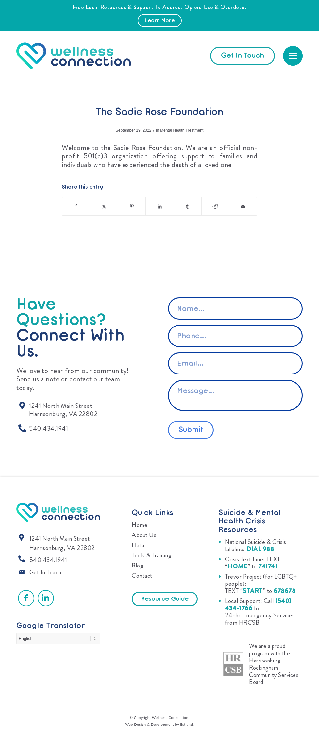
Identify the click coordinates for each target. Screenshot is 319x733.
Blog (137, 565)
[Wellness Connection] (79, 56)
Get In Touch (45, 572)
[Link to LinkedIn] (46, 598)
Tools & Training (152, 555)
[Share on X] (104, 206)
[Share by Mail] (243, 206)
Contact (142, 575)
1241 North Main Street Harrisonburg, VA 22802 (62, 543)
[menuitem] (293, 56)
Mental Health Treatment (181, 130)
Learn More (160, 21)
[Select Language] (58, 638)
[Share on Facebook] (76, 206)
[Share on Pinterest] (131, 206)
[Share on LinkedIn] (159, 206)
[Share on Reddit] (215, 206)
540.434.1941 (48, 559)
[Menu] (293, 56)
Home (139, 524)
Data (138, 545)
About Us (144, 535)
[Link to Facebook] (26, 598)
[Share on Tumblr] (187, 206)
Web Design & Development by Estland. (159, 724)
